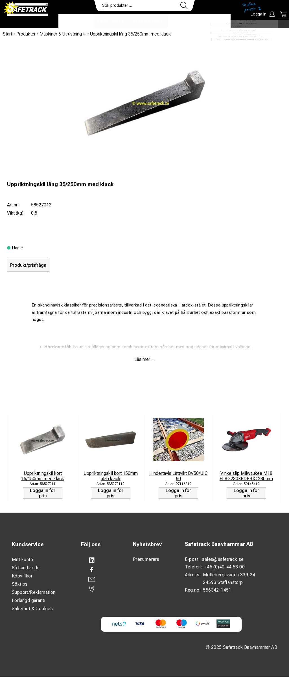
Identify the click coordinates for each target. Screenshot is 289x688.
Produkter (76, 21)
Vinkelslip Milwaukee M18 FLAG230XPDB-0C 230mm (246, 476)
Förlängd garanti (28, 600)
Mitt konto (22, 559)
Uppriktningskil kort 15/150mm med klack (42, 476)
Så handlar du (26, 567)
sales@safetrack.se (223, 559)
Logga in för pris (42, 493)
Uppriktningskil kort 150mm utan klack (111, 476)
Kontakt (182, 21)
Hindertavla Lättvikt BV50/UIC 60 (178, 476)
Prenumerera (146, 559)
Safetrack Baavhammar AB (219, 544)
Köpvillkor (22, 576)
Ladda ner (214, 21)
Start (7, 34)
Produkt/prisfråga (28, 265)
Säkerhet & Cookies (32, 608)
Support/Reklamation (34, 592)
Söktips (20, 584)
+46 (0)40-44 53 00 (225, 567)
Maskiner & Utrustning (61, 34)
